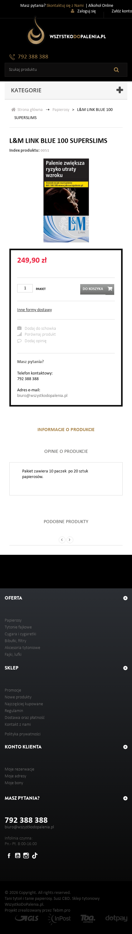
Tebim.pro (61, 910)
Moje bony (14, 783)
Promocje (13, 690)
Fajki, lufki (13, 654)
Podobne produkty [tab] (66, 521)
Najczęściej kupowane (24, 704)
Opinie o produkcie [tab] (66, 451)
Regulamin (14, 711)
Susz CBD (62, 898)
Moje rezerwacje (19, 769)
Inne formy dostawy (34, 310)
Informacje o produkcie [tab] (66, 429)
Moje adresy (15, 776)
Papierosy (60, 110)
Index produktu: (24, 150)
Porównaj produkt (36, 334)
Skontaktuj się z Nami (65, 5)
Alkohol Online (100, 5)
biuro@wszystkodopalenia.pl (42, 395)
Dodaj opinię (31, 340)
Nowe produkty (18, 697)
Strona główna (27, 109)
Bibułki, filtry (15, 641)
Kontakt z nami (18, 724)
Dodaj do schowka (36, 328)
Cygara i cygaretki (20, 634)
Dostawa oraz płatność (25, 717)
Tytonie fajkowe (18, 627)
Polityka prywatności (23, 734)
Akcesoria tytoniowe (22, 648)
